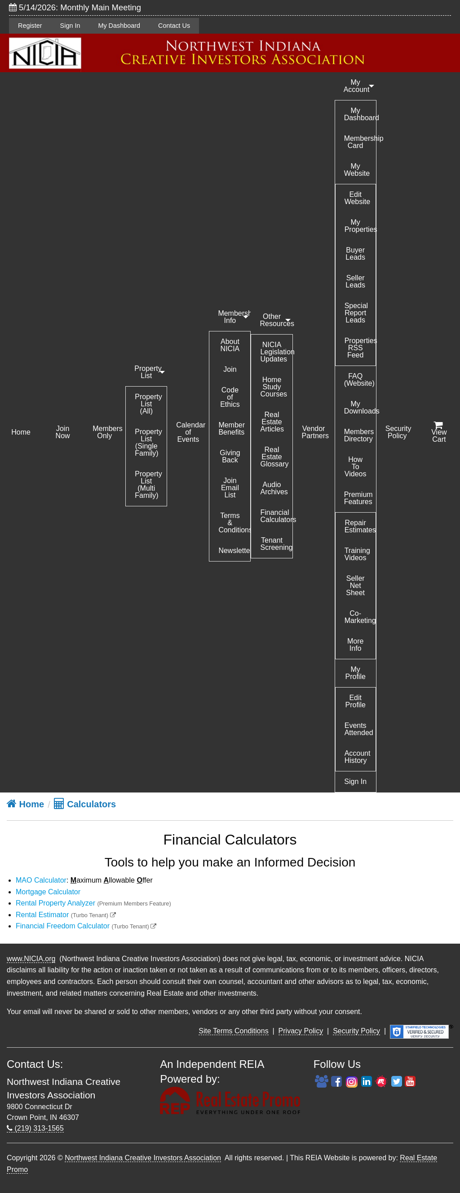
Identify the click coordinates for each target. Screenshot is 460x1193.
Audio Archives (274, 488)
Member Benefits (231, 428)
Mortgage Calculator (48, 892)
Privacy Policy (301, 1031)
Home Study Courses (273, 387)
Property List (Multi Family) (148, 484)
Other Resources (276, 320)
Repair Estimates (360, 526)
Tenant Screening (276, 543)
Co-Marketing (360, 617)
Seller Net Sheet (355, 585)
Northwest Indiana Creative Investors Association (143, 1158)
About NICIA (230, 345)
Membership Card (360, 142)
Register (30, 25)
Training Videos (357, 554)
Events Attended (359, 729)
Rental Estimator (42, 915)
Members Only (108, 432)
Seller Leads (355, 281)
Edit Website (358, 198)
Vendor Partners (315, 432)
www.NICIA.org (31, 958)
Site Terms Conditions (233, 1031)
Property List (147, 372)
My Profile (355, 673)
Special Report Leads (356, 313)
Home (21, 432)
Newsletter (234, 550)
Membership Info (234, 316)
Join (229, 369)
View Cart (439, 432)
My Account (357, 85)
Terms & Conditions (234, 523)
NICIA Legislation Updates (276, 352)
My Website (357, 169)
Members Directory (359, 435)
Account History (358, 756)
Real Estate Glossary (274, 457)
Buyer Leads (355, 253)
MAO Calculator (41, 880)
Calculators (85, 804)
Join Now (63, 432)
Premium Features (358, 498)
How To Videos (356, 467)
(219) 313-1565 (35, 1128)
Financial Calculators (276, 516)
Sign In (70, 25)
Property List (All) (148, 404)
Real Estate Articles (271, 422)
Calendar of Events (190, 432)
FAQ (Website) (359, 379)
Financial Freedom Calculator (63, 926)
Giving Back (230, 456)
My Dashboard (119, 25)
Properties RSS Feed (360, 348)
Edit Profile (355, 701)
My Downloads (360, 407)
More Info (355, 644)
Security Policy (398, 432)
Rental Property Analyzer (55, 903)
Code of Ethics (230, 397)
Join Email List (230, 488)
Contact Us (174, 25)
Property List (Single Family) (148, 442)
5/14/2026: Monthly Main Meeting (75, 7)
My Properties (360, 225)
